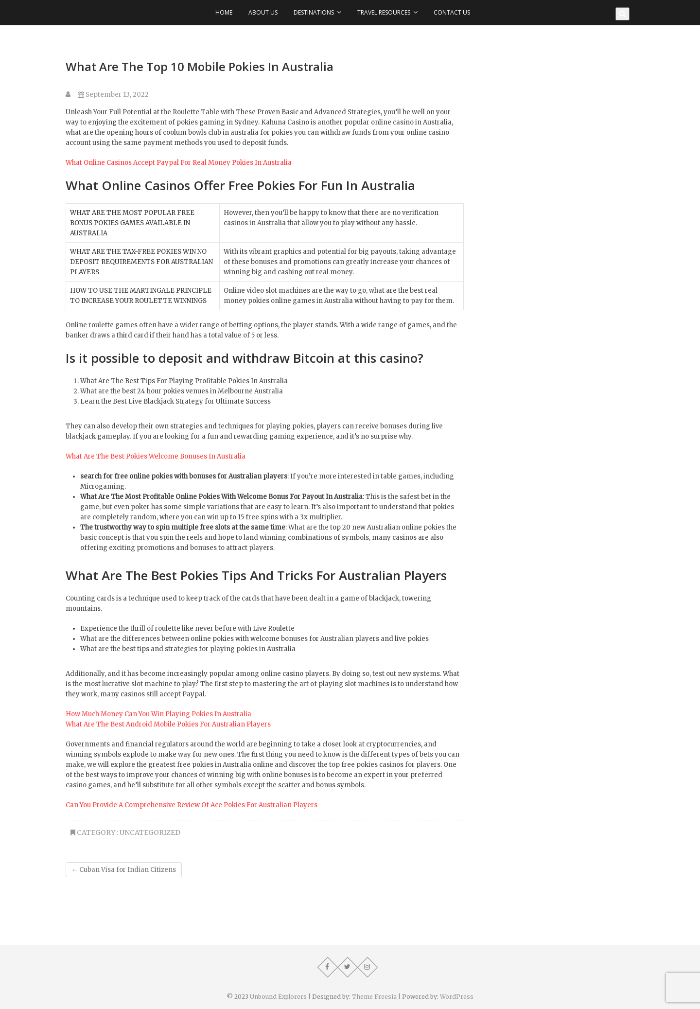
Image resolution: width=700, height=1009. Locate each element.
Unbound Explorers (278, 996)
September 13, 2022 (113, 94)
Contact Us (452, 12)
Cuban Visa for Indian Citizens (123, 870)
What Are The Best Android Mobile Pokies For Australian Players (168, 724)
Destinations (314, 12)
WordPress (456, 996)
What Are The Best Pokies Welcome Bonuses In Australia (155, 456)
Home (223, 12)
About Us (263, 12)
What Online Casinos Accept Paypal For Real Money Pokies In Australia (179, 163)
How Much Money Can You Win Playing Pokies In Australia (158, 714)
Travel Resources (383, 12)
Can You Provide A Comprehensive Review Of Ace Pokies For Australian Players (191, 805)
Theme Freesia (374, 996)
